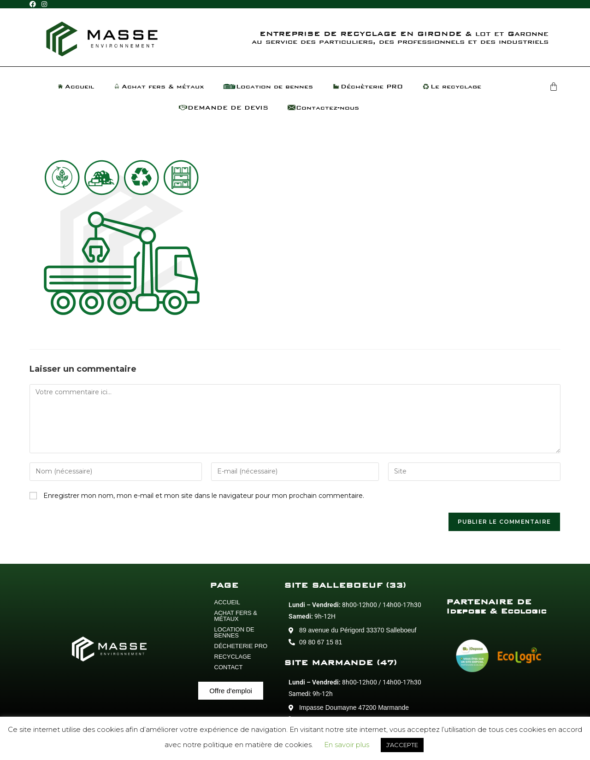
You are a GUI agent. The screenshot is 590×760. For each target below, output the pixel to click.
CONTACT (228, 667)
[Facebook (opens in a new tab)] (34, 4)
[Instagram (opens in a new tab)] (44, 4)
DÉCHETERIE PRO (241, 646)
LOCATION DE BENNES (234, 632)
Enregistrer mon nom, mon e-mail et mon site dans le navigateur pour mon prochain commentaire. (203, 495)
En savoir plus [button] (346, 744)
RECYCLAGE (232, 656)
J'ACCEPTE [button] (402, 744)
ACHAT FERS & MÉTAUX (235, 615)
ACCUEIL (227, 602)
